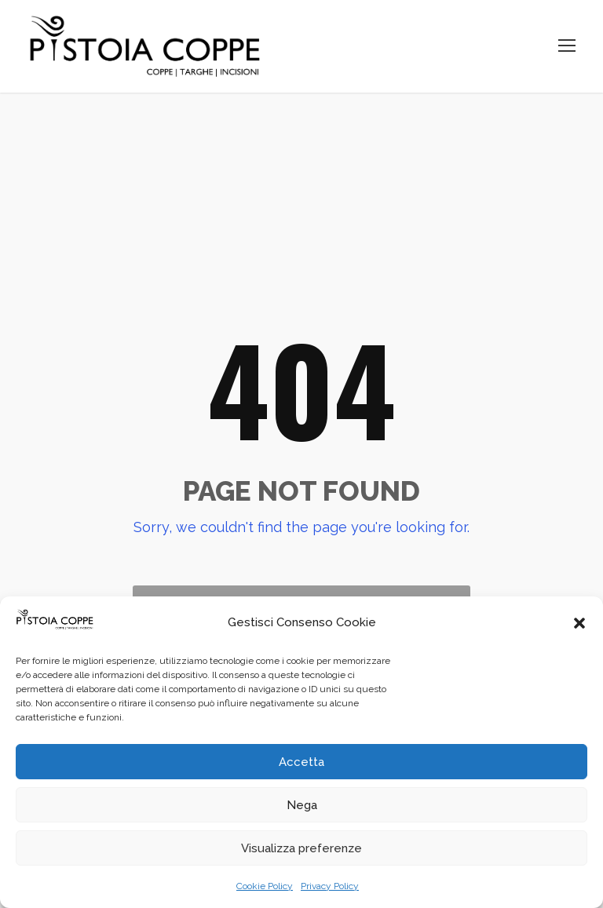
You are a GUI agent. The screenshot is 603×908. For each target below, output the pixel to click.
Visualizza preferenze (301, 848)
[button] (579, 623)
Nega (302, 805)
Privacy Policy (330, 886)
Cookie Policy (264, 886)
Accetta (301, 762)
